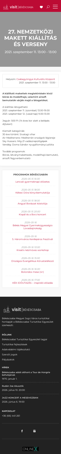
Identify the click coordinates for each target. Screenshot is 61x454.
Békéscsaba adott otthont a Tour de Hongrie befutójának (26, 373)
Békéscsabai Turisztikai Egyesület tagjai (24, 339)
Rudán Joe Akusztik (13, 386)
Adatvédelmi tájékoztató (16, 349)
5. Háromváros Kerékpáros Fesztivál (32, 239)
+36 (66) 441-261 (11, 415)
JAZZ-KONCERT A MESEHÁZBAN (20, 397)
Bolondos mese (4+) (32, 271)
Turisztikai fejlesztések (14, 344)
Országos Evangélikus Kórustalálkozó (32, 261)
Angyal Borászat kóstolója (32, 203)
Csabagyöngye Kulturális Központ (35, 79)
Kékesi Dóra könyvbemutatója (32, 192)
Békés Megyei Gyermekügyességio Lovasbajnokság (33, 227)
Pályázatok (8, 359)
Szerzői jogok (9, 354)
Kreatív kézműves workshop (33, 250)
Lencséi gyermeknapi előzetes (32, 181)
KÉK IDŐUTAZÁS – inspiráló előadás (32, 282)
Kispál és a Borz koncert (32, 214)
